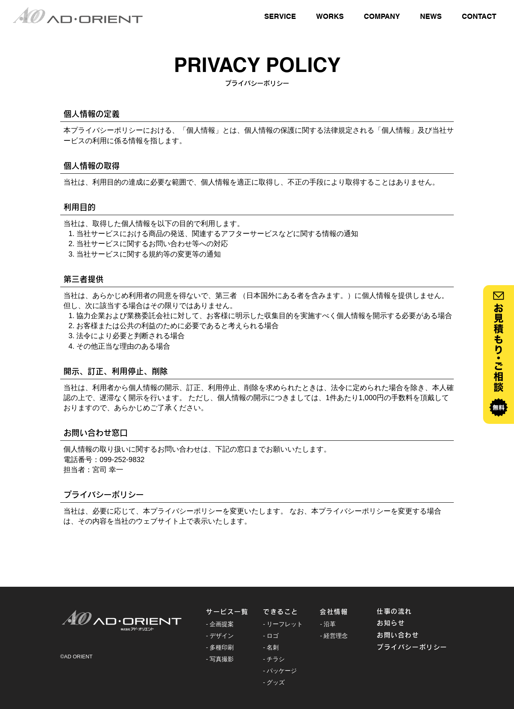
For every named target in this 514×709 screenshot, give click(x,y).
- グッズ (274, 682)
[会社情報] (348, 612)
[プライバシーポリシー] (415, 647)
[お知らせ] (405, 623)
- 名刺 (271, 647)
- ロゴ (271, 635)
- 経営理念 (334, 635)
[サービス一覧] (234, 612)
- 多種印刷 (220, 647)
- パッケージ (280, 670)
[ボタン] (498, 354)
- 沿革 (328, 624)
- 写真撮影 (220, 659)
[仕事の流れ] (405, 611)
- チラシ (274, 659)
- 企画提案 (220, 624)
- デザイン (220, 635)
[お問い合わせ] (405, 635)
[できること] (291, 612)
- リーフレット (283, 624)
